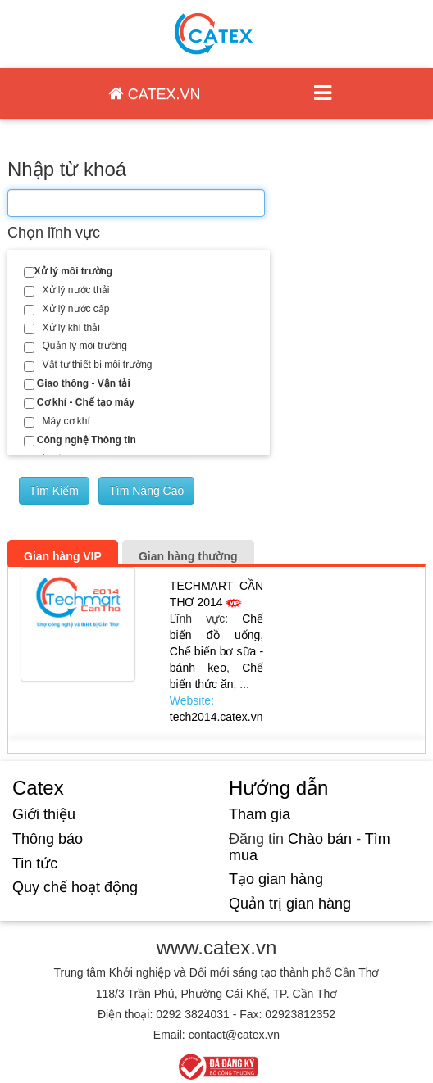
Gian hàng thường (188, 556)
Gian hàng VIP (63, 556)
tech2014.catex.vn (216, 716)
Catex (38, 788)
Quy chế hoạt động (75, 887)
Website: (192, 700)
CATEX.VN (154, 93)
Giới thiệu (43, 814)
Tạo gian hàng (276, 879)
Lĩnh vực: (206, 618)
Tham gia (259, 814)
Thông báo (47, 839)
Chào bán (320, 839)
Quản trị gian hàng (290, 903)
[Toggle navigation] (322, 94)
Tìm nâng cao (146, 490)
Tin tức (34, 863)
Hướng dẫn (278, 788)
